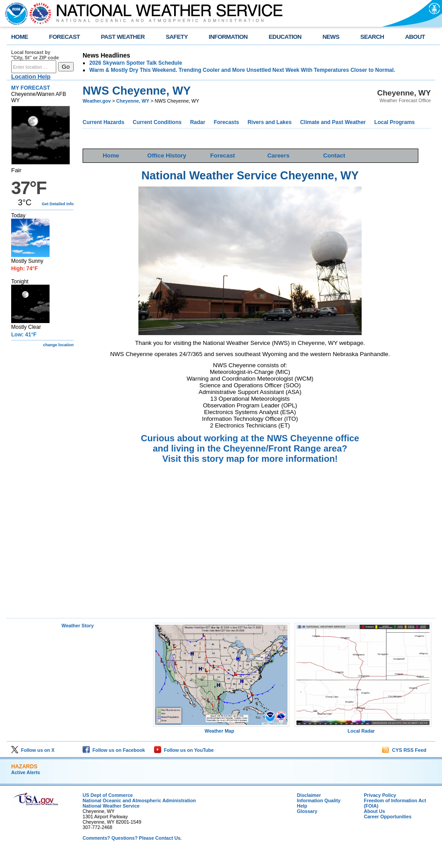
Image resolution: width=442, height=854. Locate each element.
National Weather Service (111, 805)
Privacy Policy (380, 795)
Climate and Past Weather (333, 122)
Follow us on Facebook (114, 750)
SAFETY (177, 36)
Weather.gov (97, 101)
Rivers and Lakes (269, 122)
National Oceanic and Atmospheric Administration (139, 800)
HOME (19, 36)
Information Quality (319, 800)
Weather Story (78, 625)
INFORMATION (228, 36)
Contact (334, 155)
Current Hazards (103, 122)
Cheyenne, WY (132, 101)
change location (58, 345)
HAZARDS (24, 766)
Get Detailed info (58, 204)
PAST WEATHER (123, 36)
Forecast (222, 155)
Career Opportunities (388, 816)
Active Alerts (25, 772)
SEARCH (372, 36)
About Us (374, 811)
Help (302, 805)
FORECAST (64, 36)
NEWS (330, 36)
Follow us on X (32, 750)
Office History (166, 155)
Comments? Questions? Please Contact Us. (132, 838)
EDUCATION (285, 36)
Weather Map (221, 729)
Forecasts (226, 122)
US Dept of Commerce (108, 795)
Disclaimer (309, 795)
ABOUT (415, 36)
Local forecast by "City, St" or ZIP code (35, 55)
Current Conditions (157, 122)
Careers (278, 155)
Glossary (307, 811)
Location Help (30, 76)
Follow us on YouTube (184, 750)
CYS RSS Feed (404, 750)
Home (111, 155)
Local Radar (363, 729)
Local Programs (394, 122)
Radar (197, 122)
